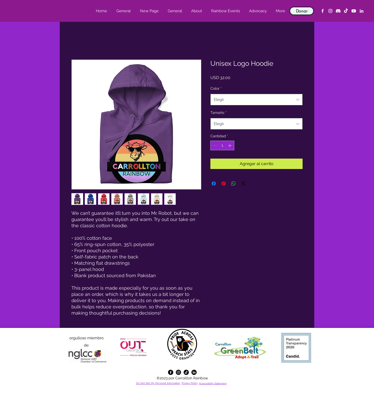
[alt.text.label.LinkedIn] (361, 11)
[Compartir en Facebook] (214, 183)
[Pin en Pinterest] (224, 183)
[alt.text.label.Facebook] (322, 11)
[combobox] (256, 99)
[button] (196, 11)
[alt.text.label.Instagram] (330, 11)
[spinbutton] (222, 145)
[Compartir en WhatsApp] (233, 183)
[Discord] (338, 11)
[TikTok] (346, 11)
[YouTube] (353, 11)
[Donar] (302, 11)
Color (216, 88)
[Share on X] (243, 183)
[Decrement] (214, 145)
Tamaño (218, 112)
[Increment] (230, 145)
